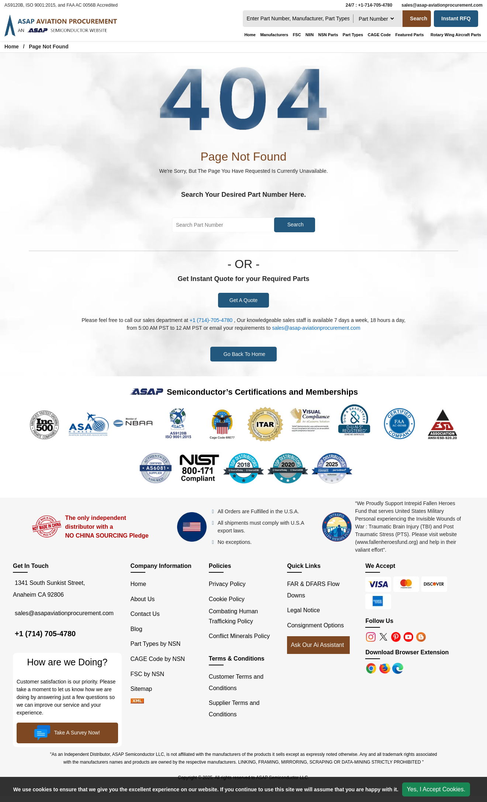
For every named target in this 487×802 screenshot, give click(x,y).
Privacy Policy (227, 584)
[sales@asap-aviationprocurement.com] (440, 5)
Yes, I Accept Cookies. (436, 789)
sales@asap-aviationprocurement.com (316, 328)
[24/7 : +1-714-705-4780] (367, 5)
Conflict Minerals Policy (239, 636)
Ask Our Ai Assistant (317, 645)
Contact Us (145, 614)
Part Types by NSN (156, 644)
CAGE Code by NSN (158, 659)
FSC (297, 34)
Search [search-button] (418, 18)
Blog (136, 629)
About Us (143, 599)
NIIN (309, 34)
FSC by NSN (148, 674)
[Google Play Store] (385, 668)
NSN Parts (328, 34)
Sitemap (145, 689)
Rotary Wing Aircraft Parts (456, 34)
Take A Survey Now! (67, 733)
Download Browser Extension (407, 652)
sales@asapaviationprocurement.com (64, 613)
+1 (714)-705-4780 (211, 320)
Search (295, 224)
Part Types (353, 34)
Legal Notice (303, 610)
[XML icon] (137, 701)
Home (250, 34)
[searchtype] (376, 18)
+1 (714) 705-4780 (45, 634)
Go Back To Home (244, 354)
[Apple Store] (372, 668)
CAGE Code (379, 34)
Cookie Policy (227, 599)
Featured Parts (409, 34)
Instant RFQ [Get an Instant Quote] (455, 18)
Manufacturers (274, 34)
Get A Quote (243, 300)
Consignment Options (315, 625)
